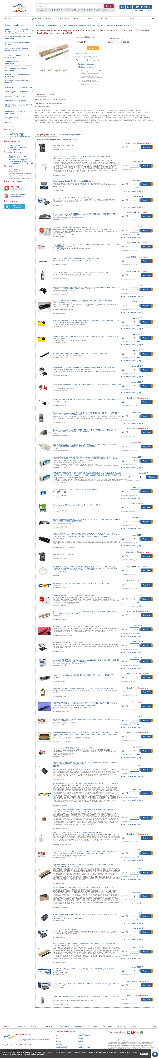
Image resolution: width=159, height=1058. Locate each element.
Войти (11, 126)
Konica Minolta (84, 1047)
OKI (57, 1038)
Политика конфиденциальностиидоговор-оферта (126, 1040)
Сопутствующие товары (46, 135)
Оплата (23, 18)
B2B (90, 18)
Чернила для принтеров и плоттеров (16, 69)
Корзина (92, 1026)
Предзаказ (147, 147)
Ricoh (80, 1038)
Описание (41, 94)
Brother (59, 1044)
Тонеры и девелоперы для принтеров (16, 62)
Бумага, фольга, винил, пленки (18, 87)
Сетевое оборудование (15, 96)
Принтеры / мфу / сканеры (16, 25)
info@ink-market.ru (8, 1045)
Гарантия (65, 1026)
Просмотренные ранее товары (71, 135)
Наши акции (14, 145)
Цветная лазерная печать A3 (21, 163)
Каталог (9, 18)
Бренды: (40, 10)
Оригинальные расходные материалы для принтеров (16, 31)
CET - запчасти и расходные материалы (17, 43)
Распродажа (14, 149)
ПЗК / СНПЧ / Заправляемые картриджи (17, 75)
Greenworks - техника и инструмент (15, 112)
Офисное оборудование (15, 100)
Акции (48, 1026)
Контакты (51, 18)
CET (58, 1035)
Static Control (61, 1047)
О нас (104, 18)
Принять (144, 1054)
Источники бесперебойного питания (17, 82)
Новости (64, 18)
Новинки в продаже (17, 147)
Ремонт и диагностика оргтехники (18, 157)
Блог (76, 18)
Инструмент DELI (12, 118)
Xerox (80, 1041)
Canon (58, 1041)
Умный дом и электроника (16, 91)
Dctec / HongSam (85, 1035)
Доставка (37, 18)
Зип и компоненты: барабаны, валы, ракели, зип (18, 50)
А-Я (104, 10)
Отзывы (52, 94)
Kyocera (81, 1044)
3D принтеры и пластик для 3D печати (18, 106)
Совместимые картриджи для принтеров (18, 37)
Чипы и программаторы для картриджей (17, 56)
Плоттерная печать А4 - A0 (20, 161)
